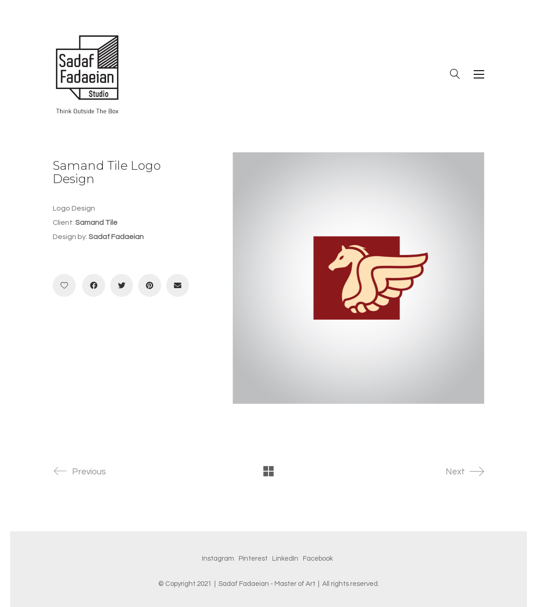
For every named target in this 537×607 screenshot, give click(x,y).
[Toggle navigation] (479, 74)
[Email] (177, 285)
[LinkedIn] (285, 558)
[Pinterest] (149, 285)
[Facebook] (93, 285)
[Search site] (455, 75)
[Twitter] (121, 285)
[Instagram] (218, 558)
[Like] (64, 285)
